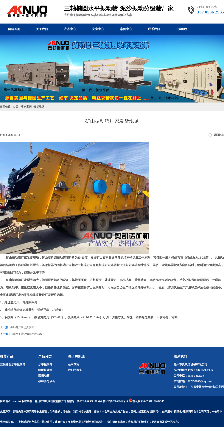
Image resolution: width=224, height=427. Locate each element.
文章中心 (98, 29)
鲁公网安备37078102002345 (148, 401)
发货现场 (39, 106)
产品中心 (70, 29)
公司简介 (73, 364)
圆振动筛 (43, 375)
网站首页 (14, 29)
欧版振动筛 (45, 370)
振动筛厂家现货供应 (22, 327)
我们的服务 (75, 370)
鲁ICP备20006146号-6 (115, 401)
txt (19, 401)
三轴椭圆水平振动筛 (12, 364)
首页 (15, 106)
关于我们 (42, 29)
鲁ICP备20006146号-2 (89, 401)
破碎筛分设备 (46, 381)
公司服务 (182, 29)
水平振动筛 (45, 364)
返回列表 (219, 134)
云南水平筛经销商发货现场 (26, 334)
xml (15, 401)
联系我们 (154, 29)
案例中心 (126, 29)
